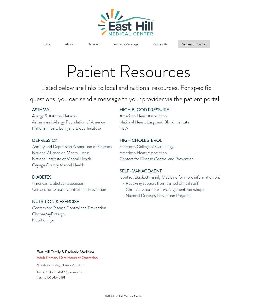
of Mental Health (76, 159)
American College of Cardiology (147, 146)
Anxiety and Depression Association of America (72, 146)
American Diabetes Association (58, 183)
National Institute (46, 159)
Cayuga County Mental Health (58, 165)
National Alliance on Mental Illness (61, 153)
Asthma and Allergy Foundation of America (68, 122)
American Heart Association (143, 116)
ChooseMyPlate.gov (49, 214)
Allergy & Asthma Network (54, 116)
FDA (124, 128)
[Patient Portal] (194, 44)
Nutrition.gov (43, 220)
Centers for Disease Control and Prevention (69, 189)
